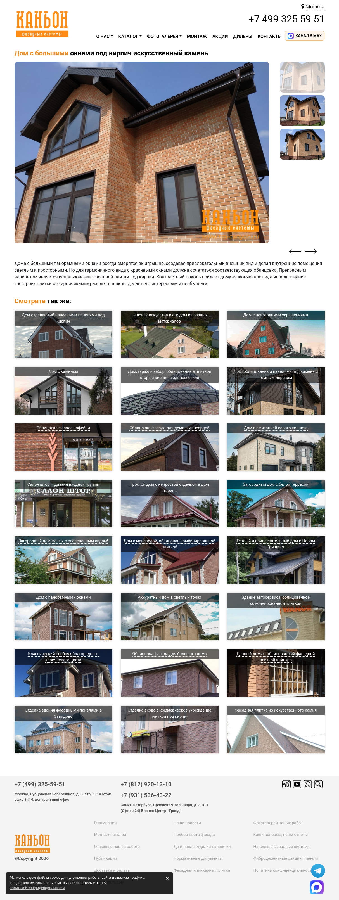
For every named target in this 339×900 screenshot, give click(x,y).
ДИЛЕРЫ (242, 36)
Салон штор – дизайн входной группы (63, 484)
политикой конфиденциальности (37, 888)
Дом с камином (63, 371)
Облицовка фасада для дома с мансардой (169, 428)
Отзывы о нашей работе (117, 846)
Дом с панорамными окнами (63, 597)
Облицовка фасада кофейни (63, 428)
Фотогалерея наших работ (278, 823)
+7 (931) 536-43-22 (146, 795)
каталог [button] (128, 36)
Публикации (105, 858)
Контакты (270, 36)
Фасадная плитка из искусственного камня (276, 710)
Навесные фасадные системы (281, 846)
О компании (105, 823)
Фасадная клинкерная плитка (202, 870)
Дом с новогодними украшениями (275, 315)
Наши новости (187, 823)
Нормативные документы (198, 858)
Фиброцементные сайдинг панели (285, 858)
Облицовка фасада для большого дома (169, 654)
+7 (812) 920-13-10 (146, 784)
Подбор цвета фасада (194, 834)
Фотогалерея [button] (162, 36)
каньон (33, 840)
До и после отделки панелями (202, 846)
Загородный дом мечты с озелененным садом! (63, 541)
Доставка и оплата (112, 870)
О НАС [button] (103, 36)
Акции (220, 36)
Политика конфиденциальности (283, 870)
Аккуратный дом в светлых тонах (169, 597)
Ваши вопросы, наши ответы (280, 834)
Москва (314, 6)
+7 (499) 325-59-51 (40, 784)
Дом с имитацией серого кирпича (275, 428)
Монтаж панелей (110, 834)
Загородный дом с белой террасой (276, 484)
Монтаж (197, 36)
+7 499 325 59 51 (286, 19)
